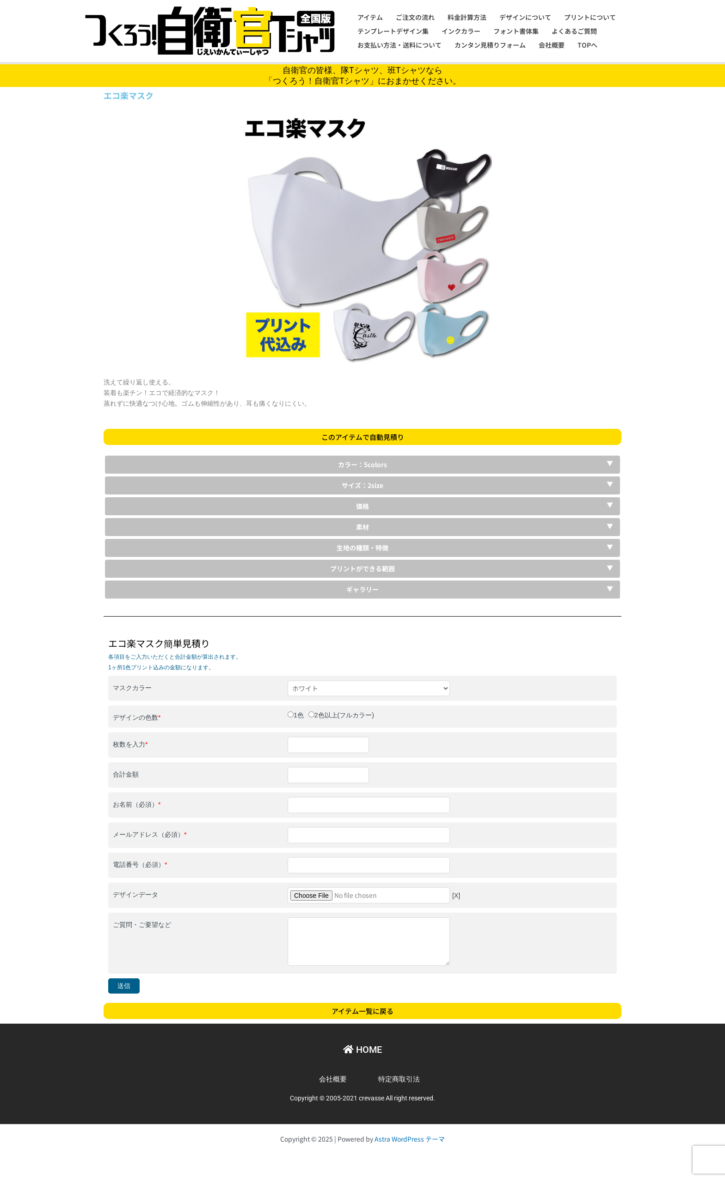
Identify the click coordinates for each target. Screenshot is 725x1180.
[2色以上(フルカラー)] (311, 714)
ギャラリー (362, 589)
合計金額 (126, 774)
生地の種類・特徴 (362, 547)
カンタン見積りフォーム (490, 44)
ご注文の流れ (415, 17)
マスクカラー (132, 688)
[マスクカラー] (369, 688)
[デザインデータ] (369, 895)
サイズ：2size (362, 485)
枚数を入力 (130, 744)
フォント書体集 (516, 31)
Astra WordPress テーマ (410, 1138)
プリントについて (590, 17)
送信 (123, 985)
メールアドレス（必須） (149, 834)
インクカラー (461, 31)
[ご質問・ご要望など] (369, 941)
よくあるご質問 (574, 31)
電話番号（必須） (140, 864)
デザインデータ (135, 894)
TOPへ (587, 44)
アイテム (370, 17)
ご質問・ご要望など (142, 924)
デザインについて (525, 17)
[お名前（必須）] (369, 805)
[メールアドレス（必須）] (369, 835)
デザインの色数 (136, 717)
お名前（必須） (136, 804)
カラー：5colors (362, 464)
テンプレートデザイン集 (393, 31)
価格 (362, 506)
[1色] (291, 714)
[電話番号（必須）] (369, 865)
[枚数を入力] (328, 745)
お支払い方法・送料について (399, 44)
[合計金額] (328, 775)
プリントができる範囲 (362, 568)
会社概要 (552, 44)
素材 (362, 526)
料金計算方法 (467, 17)
